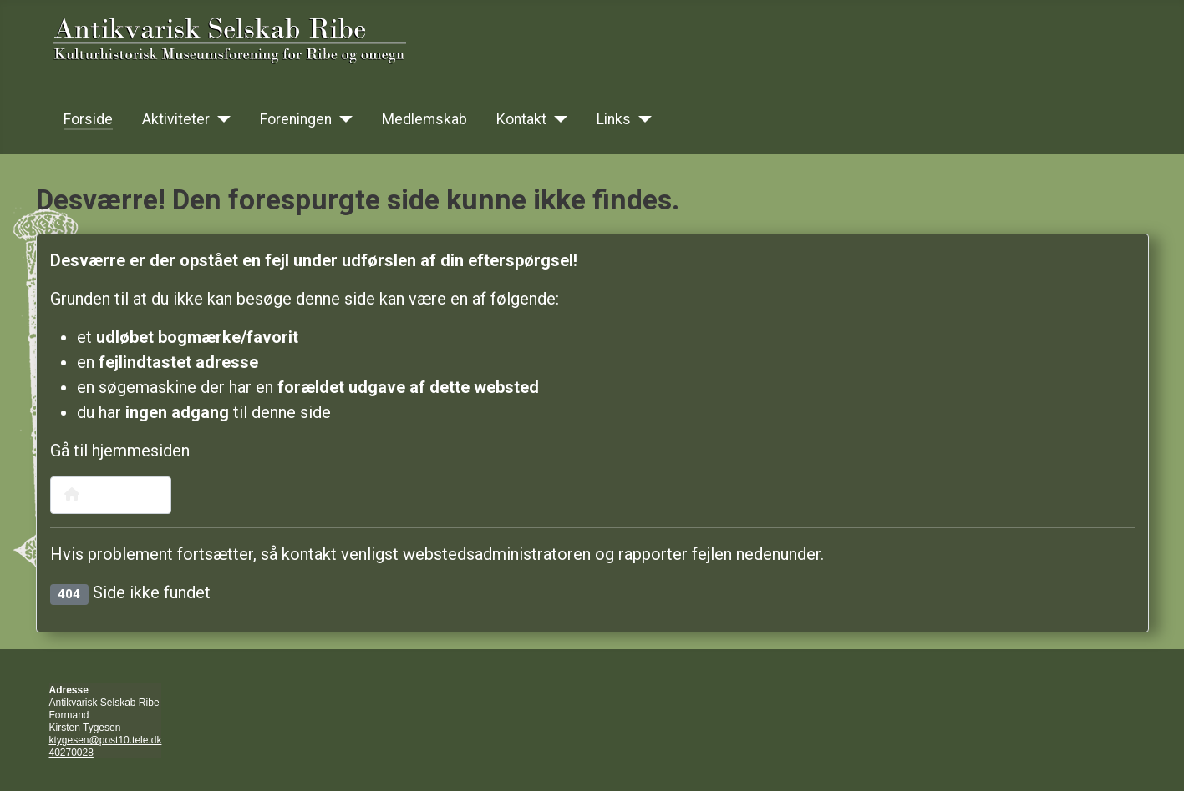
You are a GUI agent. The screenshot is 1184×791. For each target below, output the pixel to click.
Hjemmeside (110, 494)
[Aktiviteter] (220, 119)
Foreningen (296, 119)
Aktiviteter (176, 119)
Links (614, 119)
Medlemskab (424, 119)
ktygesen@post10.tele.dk (105, 740)
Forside (88, 119)
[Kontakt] (556, 119)
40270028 (71, 752)
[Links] (641, 119)
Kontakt (521, 119)
